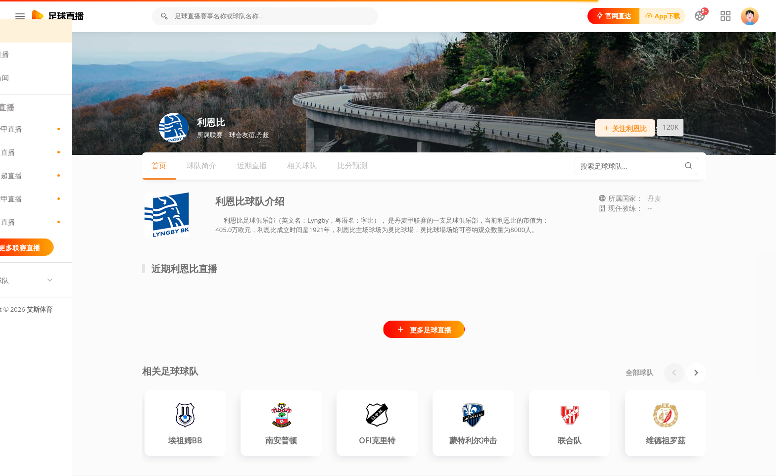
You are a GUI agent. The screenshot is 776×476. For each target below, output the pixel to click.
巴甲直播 (59, 164)
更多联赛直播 (59, 260)
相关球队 (325, 167)
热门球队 (34, 293)
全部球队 (663, 373)
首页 (27, 43)
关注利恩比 (648, 129)
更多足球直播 (447, 330)
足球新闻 (34, 90)
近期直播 (275, 167)
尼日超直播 (59, 188)
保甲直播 (59, 234)
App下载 (660, 15)
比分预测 (375, 167)
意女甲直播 (59, 211)
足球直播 (34, 67)
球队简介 (225, 167)
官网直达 (611, 15)
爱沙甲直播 (59, 141)
